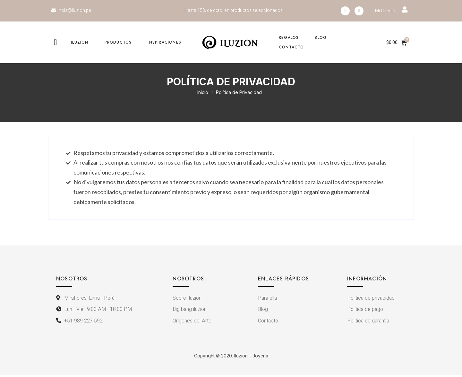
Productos (118, 42)
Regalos (289, 37)
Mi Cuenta (385, 10)
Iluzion (79, 42)
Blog (321, 37)
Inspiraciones (164, 42)
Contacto (291, 47)
